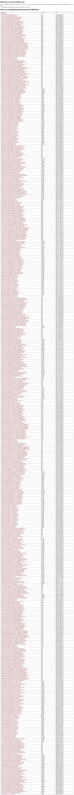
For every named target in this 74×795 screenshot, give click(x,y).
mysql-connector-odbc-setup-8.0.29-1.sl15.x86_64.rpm (11, 96)
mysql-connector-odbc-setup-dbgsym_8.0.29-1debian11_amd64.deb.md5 (14, 77)
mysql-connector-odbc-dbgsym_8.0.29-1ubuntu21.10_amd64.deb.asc (13, 53)
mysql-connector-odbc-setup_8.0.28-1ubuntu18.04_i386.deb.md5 (13, 300)
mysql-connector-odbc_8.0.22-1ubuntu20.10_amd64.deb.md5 (12, 589)
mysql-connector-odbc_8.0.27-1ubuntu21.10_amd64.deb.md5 (12, 386)
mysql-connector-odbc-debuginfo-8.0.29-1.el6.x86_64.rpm (11, 118)
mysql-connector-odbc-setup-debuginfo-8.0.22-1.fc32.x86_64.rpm (13, 684)
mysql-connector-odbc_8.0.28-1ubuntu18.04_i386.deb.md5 (12, 313)
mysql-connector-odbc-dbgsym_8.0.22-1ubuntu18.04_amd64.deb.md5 (14, 679)
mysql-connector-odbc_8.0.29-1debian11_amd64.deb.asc (11, 37)
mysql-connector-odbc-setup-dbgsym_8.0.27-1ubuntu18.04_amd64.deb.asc (15, 424)
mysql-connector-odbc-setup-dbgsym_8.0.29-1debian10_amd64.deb (13, 162)
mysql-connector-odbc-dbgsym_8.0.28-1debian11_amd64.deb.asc (13, 236)
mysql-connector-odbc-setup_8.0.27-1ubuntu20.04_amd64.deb (12, 557)
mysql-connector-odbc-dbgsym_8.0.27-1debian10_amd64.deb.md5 (13, 470)
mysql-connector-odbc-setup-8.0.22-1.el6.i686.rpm (10, 698)
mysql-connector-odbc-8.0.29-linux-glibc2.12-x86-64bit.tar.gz (12, 158)
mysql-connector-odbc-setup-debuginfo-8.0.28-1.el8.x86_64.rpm (12, 242)
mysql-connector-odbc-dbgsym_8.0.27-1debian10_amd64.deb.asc (13, 438)
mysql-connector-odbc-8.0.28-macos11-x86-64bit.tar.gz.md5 (12, 332)
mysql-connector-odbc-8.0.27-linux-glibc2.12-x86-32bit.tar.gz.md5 (13, 528)
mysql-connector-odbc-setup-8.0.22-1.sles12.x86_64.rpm (11, 682)
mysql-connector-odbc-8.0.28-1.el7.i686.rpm (9, 286)
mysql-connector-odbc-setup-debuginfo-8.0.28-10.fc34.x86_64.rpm (13, 247)
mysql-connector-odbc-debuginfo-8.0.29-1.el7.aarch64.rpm (11, 115)
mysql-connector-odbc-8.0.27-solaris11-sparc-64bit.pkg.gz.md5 (12, 531)
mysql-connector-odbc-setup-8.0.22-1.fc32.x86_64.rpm (11, 691)
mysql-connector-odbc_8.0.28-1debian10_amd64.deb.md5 (11, 312)
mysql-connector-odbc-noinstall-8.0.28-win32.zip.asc (10, 204)
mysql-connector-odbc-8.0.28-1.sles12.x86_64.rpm (10, 274)
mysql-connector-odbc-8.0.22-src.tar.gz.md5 (9, 753)
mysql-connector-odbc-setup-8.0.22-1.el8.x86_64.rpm (11, 688)
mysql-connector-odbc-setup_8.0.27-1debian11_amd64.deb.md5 (13, 466)
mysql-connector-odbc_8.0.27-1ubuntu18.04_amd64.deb (11, 567)
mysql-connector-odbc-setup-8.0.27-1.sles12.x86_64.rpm (11, 478)
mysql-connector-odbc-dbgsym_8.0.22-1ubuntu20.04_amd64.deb (13, 773)
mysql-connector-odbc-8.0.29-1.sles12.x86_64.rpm (10, 122)
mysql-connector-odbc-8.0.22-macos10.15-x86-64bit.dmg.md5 (12, 744)
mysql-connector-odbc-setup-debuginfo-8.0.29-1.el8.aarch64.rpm (13, 90)
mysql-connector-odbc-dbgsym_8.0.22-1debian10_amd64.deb (12, 789)
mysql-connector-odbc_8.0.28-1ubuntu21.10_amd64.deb (11, 367)
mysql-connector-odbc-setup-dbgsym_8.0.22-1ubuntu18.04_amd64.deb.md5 (15, 678)
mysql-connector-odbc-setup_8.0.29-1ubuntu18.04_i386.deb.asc (13, 39)
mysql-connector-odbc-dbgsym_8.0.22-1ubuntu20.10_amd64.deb (13, 595)
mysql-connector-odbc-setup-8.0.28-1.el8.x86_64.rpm (11, 249)
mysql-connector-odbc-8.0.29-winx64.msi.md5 (9, 59)
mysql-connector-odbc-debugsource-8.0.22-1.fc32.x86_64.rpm (12, 695)
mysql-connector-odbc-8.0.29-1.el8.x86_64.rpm (9, 125)
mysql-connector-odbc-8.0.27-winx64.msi (8, 505)
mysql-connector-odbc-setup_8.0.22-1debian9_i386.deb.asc (12, 629)
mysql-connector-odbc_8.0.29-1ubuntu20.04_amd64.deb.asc (12, 30)
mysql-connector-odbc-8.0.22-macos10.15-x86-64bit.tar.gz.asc (12, 607)
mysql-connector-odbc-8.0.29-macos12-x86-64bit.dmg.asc (11, 17)
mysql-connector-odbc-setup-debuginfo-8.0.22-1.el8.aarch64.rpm (13, 687)
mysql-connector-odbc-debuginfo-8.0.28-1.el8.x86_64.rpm (11, 262)
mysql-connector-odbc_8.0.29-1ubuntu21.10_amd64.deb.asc (12, 31)
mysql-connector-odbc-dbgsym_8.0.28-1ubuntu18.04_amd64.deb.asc (13, 237)
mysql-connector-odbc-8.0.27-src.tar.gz (8, 576)
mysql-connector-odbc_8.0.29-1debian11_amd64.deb (11, 171)
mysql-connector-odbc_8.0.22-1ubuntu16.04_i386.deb (11, 769)
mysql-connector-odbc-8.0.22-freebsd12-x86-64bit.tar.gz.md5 (12, 751)
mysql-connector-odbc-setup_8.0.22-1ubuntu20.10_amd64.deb (12, 596)
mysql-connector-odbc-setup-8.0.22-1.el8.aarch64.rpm (11, 686)
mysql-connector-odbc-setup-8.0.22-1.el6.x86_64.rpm (11, 701)
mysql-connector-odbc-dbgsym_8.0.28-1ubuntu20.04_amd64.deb (13, 351)
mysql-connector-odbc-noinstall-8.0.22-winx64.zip (10, 765)
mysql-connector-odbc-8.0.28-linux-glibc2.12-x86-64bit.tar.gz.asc (13, 209)
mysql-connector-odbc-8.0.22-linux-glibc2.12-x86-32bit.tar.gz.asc (13, 609)
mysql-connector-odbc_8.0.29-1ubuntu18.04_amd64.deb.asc (12, 32)
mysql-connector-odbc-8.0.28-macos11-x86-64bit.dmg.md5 (12, 328)
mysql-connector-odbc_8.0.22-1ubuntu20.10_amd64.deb (11, 594)
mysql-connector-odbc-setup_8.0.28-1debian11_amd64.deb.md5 (13, 315)
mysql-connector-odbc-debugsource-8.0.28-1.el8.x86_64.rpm (12, 259)
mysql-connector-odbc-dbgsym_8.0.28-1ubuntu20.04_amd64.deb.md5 (14, 322)
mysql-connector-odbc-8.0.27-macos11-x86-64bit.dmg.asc (11, 400)
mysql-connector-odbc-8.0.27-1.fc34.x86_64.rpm (10, 509)
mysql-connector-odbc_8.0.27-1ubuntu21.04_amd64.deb (11, 563)
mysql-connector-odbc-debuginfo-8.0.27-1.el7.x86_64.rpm (11, 490)
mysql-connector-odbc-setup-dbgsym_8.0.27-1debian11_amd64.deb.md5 (14, 451)
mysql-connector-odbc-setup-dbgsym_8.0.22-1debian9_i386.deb (13, 738)
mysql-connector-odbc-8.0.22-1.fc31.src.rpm (9, 720)
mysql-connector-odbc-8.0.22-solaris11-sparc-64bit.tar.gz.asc (12, 606)
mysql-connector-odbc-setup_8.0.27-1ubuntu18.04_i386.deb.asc (13, 416)
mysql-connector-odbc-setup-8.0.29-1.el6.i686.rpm (10, 103)
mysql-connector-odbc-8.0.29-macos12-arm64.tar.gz (10, 197)
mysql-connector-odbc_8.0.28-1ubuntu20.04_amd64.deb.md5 (12, 308)
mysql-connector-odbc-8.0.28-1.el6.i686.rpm (9, 289)
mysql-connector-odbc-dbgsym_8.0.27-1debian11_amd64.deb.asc (13, 432)
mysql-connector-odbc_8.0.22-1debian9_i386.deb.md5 (11, 658)
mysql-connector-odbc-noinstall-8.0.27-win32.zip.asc (10, 403)
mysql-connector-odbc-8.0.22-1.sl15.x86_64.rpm (10, 717)
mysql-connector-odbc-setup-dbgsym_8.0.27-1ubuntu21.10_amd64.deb (14, 391)
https (24, 4)
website (28, 7)
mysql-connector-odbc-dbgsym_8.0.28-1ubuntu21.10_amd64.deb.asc (13, 233)
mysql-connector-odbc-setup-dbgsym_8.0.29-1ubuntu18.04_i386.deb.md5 (14, 76)
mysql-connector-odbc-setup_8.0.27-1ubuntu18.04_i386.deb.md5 (13, 450)
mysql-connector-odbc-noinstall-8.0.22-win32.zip (10, 766)
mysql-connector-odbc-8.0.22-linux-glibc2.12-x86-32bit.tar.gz (12, 757)
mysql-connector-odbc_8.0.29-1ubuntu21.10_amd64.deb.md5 (12, 60)
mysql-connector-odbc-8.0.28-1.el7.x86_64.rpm (9, 283)
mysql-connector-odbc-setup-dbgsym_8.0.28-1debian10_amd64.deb (13, 357)
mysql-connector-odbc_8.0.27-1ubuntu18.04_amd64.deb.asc (12, 417)
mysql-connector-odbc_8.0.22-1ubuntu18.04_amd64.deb (11, 778)
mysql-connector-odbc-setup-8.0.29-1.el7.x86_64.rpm (11, 98)
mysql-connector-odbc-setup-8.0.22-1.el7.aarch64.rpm (11, 694)
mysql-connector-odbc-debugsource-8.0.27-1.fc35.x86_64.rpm (12, 397)
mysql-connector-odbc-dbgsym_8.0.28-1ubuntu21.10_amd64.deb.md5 (14, 325)
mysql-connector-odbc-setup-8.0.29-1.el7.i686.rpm (10, 99)
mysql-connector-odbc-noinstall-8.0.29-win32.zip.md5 (10, 150)
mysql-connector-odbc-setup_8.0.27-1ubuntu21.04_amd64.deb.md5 (13, 464)
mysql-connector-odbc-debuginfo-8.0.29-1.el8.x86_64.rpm (11, 110)
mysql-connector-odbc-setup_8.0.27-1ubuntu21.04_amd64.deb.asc (13, 419)
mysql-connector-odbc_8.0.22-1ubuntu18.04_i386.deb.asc (11, 614)
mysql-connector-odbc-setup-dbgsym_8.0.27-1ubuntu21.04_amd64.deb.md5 (15, 449)
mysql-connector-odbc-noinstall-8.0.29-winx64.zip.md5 (11, 151)
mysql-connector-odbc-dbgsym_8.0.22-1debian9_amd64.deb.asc (13, 639)
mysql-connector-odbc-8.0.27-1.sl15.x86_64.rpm (10, 510)
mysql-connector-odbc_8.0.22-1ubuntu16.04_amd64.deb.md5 (12, 661)
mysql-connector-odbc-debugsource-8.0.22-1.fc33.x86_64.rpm (12, 581)
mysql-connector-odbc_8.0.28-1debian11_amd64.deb (11, 360)
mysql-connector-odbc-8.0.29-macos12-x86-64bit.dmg (11, 164)
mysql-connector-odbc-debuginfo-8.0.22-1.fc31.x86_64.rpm (12, 697)
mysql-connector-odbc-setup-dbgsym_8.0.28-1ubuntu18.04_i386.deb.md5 (14, 302)
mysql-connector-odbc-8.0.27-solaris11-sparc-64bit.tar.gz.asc (12, 406)
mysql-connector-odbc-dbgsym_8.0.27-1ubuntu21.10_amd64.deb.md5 (14, 384)
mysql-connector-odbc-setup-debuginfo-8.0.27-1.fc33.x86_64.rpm (13, 471)
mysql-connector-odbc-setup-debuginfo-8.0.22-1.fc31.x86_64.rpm (13, 692)
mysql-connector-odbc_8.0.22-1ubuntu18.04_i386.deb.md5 (12, 666)
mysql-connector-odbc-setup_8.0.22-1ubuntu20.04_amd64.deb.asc (13, 616)
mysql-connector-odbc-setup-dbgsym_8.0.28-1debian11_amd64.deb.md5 (14, 299)
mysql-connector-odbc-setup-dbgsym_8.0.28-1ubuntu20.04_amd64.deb (14, 354)
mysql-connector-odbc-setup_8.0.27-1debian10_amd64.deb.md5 (13, 443)
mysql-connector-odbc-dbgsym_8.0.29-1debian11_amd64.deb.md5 (13, 86)
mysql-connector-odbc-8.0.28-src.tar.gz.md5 (9, 338)
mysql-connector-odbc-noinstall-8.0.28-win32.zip (10, 371)
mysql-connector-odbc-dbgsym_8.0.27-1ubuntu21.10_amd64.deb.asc (13, 379)
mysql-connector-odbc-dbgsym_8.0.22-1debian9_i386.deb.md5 (12, 680)
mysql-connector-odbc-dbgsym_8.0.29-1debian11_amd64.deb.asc (13, 56)
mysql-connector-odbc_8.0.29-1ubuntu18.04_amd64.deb (11, 176)
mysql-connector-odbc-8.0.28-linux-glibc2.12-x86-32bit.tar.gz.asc (13, 210)
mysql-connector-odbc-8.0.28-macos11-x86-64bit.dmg (11, 339)
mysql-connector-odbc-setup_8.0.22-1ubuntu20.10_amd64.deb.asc (13, 586)
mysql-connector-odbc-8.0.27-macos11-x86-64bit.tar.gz (11, 561)
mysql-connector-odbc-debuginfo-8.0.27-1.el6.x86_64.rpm (11, 501)
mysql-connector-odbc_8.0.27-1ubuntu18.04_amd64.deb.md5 (12, 457)
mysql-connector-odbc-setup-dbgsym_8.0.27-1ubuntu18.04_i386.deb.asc (14, 429)
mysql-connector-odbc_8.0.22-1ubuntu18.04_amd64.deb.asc (12, 612)
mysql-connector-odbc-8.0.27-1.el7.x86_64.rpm (9, 518)
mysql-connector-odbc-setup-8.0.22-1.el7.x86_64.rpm (11, 693)
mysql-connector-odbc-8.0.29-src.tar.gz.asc (9, 57)
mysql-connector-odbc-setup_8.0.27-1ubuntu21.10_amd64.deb (12, 387)
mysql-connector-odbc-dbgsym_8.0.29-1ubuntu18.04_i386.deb (12, 183)
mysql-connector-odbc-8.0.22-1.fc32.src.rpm (9, 719)
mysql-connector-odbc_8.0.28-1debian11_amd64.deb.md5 (11, 311)
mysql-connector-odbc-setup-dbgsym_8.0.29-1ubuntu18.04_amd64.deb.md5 (15, 73)
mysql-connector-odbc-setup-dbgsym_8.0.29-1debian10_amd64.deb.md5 (14, 67)
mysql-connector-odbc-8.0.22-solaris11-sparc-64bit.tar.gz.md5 (12, 746)
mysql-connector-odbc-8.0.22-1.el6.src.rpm (9, 734)
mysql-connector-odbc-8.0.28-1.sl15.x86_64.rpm (10, 276)
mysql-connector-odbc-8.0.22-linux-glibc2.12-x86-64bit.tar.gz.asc (13, 608)
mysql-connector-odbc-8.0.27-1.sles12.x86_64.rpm (10, 504)
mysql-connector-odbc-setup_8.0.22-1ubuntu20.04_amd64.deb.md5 (13, 649)
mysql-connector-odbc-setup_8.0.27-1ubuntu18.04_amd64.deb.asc (13, 418)
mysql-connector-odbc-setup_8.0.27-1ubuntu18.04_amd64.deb (12, 570)
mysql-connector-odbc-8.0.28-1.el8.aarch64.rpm (10, 281)
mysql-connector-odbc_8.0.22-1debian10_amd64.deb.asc (11, 619)
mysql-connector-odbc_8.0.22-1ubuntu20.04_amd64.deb (11, 772)
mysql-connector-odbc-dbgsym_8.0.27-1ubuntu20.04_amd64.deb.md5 (14, 452)
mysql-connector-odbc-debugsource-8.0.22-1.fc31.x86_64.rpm (12, 700)
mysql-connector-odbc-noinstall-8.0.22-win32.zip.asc (10, 602)
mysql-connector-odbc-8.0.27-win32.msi (8, 527)
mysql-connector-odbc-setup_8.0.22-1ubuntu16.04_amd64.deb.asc (13, 626)
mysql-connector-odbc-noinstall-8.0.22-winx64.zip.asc (11, 603)
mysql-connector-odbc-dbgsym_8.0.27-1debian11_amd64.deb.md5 (13, 469)
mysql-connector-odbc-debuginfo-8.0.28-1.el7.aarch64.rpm (11, 267)
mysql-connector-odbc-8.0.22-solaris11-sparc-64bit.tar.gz (11, 758)
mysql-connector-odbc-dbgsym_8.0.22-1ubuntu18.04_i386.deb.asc (13, 641)
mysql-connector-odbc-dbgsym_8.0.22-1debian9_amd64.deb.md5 (13, 671)
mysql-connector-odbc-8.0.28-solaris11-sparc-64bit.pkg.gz (11, 340)
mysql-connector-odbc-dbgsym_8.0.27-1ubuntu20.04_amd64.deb (13, 560)
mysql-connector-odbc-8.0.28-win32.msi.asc (9, 201)
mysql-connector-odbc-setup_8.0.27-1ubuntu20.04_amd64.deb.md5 (13, 463)
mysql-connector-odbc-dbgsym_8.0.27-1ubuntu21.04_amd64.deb (13, 562)
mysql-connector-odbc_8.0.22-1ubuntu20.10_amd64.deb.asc (12, 584)
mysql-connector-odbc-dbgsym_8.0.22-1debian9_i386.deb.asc (12, 642)
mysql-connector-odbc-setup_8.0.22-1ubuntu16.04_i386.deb (12, 767)
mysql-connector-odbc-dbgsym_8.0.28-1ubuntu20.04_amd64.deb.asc (13, 234)
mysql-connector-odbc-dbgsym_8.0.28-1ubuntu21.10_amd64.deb (13, 365)
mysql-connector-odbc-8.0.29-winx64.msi (8, 143)
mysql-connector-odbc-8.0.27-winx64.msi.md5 (9, 440)
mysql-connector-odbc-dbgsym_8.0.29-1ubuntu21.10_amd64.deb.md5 (14, 78)
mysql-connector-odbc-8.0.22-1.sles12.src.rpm (9, 714)
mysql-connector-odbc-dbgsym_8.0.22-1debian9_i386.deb (11, 740)
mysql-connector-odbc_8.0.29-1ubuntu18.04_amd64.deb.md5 (12, 66)
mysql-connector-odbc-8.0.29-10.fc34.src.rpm (9, 141)
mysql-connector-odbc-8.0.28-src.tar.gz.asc (9, 240)
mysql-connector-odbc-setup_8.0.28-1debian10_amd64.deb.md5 (13, 306)
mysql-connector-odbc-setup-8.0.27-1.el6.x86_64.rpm (11, 484)
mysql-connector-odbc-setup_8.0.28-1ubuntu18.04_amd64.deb (12, 347)
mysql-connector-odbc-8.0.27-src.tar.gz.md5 (9, 537)
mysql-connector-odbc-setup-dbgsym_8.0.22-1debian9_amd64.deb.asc (14, 633)
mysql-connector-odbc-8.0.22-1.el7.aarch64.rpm (10, 727)
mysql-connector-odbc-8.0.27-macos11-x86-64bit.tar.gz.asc (12, 407)
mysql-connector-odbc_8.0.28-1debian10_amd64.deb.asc (11, 222)
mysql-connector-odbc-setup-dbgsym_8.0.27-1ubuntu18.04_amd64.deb (14, 568)
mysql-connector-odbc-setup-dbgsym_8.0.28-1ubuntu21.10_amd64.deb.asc (15, 228)
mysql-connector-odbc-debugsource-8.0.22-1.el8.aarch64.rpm (12, 699)
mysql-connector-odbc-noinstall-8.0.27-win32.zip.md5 (10, 534)
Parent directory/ (4, 13)
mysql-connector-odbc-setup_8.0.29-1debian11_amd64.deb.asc (12, 40)
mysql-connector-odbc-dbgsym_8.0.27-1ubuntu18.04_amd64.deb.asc (13, 431)
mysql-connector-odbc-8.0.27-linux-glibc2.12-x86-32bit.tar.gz (12, 538)
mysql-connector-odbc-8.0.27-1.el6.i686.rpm (9, 524)
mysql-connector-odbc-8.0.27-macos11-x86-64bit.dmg (11, 541)
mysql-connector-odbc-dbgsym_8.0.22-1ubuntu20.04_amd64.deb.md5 (14, 674)
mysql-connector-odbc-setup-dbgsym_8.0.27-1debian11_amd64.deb (13, 544)
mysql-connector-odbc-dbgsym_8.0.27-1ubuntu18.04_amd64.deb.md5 (14, 444)
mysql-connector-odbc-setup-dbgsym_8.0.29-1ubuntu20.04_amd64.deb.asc (15, 46)
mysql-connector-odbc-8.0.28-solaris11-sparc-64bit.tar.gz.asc (12, 207)
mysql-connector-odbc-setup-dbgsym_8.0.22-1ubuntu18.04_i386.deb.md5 (14, 672)
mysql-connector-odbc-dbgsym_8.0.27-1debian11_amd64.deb (12, 548)
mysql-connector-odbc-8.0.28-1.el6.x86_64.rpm (9, 287)
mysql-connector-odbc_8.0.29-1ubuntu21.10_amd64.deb (11, 195)
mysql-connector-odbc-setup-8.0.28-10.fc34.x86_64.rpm (11, 257)
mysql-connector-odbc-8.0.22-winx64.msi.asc (9, 599)
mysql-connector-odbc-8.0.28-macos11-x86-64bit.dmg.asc (11, 202)
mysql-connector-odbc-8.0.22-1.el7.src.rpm (9, 730)
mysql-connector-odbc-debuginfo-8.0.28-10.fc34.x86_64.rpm (12, 272)
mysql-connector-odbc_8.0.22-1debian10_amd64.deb (11, 792)
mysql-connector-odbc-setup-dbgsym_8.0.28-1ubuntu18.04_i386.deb (13, 372)
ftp (25, 4)
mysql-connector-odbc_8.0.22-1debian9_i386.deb (10, 739)
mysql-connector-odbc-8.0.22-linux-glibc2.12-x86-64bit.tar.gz (12, 776)
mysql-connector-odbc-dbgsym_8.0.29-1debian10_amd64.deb (12, 163)
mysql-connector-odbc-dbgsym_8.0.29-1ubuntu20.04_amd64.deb (13, 190)
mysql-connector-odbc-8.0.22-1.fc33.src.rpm (9, 583)
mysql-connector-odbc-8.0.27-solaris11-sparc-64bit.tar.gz (11, 543)
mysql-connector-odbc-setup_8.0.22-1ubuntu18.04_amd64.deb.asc (13, 623)
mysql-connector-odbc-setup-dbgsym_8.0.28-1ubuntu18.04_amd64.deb (14, 345)
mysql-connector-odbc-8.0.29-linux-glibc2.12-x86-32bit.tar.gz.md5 (13, 154)
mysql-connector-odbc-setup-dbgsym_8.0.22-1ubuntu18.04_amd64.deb (14, 779)
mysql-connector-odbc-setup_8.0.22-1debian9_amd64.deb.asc (12, 628)
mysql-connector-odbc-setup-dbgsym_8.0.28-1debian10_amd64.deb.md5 (14, 321)
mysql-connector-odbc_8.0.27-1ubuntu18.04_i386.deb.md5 (12, 462)
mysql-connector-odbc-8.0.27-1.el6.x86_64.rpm (9, 523)
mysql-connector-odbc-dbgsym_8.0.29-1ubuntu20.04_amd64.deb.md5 (14, 80)
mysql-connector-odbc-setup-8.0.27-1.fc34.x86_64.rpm (11, 475)
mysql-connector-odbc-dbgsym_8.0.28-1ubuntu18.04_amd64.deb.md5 (14, 314)
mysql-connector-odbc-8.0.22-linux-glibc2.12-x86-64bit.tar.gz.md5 (13, 752)
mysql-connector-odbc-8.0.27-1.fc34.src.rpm (9, 517)
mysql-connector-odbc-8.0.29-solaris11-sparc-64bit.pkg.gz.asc (12, 21)
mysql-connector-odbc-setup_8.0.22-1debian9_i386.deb (11, 741)
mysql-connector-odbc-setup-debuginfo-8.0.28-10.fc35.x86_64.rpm (13, 241)
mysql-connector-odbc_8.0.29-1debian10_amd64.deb (11, 161)
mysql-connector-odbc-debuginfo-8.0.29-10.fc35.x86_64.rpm (12, 119)
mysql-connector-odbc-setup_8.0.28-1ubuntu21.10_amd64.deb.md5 (13, 307)
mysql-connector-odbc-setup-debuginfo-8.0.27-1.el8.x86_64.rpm (12, 477)
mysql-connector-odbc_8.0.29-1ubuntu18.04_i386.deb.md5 (12, 63)
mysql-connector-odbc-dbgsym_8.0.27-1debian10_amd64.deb (12, 555)
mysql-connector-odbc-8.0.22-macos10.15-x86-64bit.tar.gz (11, 764)
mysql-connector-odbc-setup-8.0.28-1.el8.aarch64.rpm (11, 248)
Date (56, 12)
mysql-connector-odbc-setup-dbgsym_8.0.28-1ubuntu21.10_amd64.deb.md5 (15, 320)
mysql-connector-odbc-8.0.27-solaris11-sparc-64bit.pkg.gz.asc (12, 405)
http (21, 4)
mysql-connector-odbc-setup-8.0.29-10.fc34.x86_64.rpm (11, 106)
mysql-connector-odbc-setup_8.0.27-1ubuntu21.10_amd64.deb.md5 (13, 385)
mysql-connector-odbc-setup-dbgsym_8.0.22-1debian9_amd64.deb (13, 782)
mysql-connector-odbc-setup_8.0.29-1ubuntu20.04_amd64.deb (12, 188)
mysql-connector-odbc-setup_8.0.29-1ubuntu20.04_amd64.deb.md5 (13, 72)
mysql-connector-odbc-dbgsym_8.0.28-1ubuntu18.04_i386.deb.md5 (13, 319)
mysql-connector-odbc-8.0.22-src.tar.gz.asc (9, 645)
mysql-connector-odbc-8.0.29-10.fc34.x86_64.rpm (10, 142)
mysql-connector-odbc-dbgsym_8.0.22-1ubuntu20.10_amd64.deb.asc (13, 587)
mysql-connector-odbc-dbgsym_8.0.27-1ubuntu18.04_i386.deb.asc (13, 436)
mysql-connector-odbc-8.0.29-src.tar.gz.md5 (9, 157)
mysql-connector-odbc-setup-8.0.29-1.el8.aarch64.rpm (11, 97)
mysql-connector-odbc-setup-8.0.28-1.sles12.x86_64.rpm (11, 246)
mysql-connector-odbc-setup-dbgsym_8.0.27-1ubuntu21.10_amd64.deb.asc (15, 378)
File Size (42, 12)
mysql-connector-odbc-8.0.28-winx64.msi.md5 (9, 295)
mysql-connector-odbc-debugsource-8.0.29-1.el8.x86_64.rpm (12, 105)
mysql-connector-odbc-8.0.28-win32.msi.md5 (9, 296)
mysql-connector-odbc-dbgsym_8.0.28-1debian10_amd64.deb (12, 359)
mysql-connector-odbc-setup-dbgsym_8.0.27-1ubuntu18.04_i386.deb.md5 (14, 453)
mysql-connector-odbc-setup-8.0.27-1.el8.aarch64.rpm (11, 482)
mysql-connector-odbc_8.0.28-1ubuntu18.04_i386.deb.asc (11, 216)
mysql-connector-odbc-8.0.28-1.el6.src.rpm (9, 288)
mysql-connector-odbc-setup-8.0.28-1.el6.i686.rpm (10, 254)
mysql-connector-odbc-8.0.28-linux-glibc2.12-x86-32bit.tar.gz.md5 (13, 333)
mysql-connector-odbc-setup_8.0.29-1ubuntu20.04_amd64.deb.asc (13, 34)
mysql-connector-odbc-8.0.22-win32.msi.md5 (9, 646)
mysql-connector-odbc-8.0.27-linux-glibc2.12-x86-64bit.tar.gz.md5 (13, 529)
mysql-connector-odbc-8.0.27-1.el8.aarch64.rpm (10, 514)
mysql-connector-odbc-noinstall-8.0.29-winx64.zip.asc (11, 19)
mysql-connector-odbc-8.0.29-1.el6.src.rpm (9, 136)
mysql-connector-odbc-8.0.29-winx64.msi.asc (9, 14)
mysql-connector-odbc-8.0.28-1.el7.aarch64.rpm (10, 285)
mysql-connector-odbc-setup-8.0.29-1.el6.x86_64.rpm (11, 100)
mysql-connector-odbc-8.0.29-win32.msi (8, 144)
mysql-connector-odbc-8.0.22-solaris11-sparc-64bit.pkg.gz (11, 754)
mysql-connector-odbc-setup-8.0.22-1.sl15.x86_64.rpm (11, 685)
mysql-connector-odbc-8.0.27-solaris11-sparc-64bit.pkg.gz (11, 542)
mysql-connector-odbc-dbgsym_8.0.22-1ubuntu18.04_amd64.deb (13, 777)
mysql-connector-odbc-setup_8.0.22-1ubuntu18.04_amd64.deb (12, 780)
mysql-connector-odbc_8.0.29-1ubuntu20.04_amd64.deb (11, 189)
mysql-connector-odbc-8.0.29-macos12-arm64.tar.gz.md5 (11, 156)
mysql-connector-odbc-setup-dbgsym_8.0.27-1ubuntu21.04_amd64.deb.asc (15, 426)
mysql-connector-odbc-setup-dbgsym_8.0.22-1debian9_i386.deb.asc (13, 634)
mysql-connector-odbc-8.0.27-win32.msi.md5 (9, 442)
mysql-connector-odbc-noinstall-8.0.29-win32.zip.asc (10, 20)
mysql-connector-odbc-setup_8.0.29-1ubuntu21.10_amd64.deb (12, 196)
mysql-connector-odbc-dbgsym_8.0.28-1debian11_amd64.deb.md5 (13, 298)
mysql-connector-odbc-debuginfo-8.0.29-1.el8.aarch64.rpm (11, 112)
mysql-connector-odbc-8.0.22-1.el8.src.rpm (9, 725)
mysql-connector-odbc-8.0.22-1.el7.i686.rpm (9, 731)
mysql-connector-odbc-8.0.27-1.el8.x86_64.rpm (9, 516)
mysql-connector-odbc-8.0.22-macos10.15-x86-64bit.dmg (11, 756)
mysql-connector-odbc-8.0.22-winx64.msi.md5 (9, 647)
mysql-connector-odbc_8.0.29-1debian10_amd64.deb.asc (11, 33)
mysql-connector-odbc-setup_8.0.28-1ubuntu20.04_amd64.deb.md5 (13, 305)
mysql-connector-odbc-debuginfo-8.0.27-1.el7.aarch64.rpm (11, 502)
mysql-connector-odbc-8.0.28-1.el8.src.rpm (9, 279)
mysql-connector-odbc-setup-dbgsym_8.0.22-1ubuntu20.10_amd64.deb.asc (15, 588)
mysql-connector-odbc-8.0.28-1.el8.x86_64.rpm (9, 280)
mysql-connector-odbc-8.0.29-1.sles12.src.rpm (9, 123)
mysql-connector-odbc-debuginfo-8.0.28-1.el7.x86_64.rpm (11, 266)
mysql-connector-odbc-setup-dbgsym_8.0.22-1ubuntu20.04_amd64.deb (14, 770)
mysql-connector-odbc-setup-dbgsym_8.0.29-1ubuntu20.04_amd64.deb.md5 (15, 84)
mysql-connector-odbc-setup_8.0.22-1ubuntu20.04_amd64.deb (12, 771)
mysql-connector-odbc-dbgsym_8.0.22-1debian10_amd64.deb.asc (13, 638)
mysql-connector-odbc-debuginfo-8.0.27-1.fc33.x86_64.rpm (12, 496)
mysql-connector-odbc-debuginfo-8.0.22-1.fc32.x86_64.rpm (12, 704)
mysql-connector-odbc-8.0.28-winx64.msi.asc (9, 200)
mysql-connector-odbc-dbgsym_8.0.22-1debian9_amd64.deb (12, 785)
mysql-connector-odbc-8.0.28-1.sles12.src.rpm (9, 275)
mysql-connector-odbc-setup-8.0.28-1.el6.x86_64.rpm (11, 255)
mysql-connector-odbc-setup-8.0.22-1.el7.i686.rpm (10, 705)
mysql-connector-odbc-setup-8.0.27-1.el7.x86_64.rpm (11, 481)
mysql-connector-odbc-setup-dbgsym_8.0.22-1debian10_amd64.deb (13, 791)
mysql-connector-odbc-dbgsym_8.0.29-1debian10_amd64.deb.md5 (13, 85)
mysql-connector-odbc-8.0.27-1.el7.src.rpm (9, 521)
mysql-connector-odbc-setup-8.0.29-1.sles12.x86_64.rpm (11, 93)
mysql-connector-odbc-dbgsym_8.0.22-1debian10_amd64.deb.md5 (13, 667)
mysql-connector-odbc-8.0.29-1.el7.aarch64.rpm (10, 132)
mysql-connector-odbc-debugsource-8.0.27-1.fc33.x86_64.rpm (12, 492)
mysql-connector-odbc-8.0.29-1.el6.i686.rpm (9, 137)
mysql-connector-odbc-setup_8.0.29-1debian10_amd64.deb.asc (12, 41)
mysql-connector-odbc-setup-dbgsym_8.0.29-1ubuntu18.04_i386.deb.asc (14, 45)
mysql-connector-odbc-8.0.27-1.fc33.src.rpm (9, 511)
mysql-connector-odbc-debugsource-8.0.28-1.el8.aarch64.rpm (12, 260)
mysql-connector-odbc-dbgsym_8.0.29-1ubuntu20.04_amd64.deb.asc (13, 52)
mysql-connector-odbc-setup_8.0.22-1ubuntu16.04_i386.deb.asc (13, 625)
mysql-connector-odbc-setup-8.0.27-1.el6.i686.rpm (10, 488)
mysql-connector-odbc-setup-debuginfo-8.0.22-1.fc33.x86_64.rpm (13, 582)
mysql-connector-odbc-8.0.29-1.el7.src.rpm (9, 130)
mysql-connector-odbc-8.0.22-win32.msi (8, 737)
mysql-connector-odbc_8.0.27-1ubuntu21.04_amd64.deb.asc (12, 412)
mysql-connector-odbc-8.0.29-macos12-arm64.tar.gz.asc (11, 25)
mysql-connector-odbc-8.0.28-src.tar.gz (8, 377)
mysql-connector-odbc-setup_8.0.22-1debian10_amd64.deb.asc (12, 627)
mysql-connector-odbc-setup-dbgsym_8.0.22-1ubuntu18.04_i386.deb (13, 759)
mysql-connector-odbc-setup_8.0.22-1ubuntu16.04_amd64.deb (12, 786)
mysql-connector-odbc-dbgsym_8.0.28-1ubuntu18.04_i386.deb (12, 373)
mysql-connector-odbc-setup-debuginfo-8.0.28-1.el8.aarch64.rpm (13, 243)
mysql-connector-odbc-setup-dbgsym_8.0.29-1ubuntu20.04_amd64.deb (14, 191)
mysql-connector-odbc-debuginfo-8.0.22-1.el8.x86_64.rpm (11, 711)
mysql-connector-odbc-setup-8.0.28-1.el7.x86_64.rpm (11, 253)
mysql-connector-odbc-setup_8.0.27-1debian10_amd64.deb (12, 554)
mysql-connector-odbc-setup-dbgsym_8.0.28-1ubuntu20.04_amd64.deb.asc (15, 229)
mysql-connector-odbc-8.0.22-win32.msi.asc (9, 600)
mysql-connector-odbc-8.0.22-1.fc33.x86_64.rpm (10, 580)
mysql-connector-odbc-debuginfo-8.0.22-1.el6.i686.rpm (11, 712)
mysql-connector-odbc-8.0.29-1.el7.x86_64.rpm (9, 131)
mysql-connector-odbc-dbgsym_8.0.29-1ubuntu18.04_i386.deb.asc (13, 50)
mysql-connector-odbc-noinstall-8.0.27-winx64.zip (10, 550)
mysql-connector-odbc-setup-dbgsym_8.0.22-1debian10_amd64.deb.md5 (14, 668)
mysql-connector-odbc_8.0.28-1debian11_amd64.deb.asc (11, 213)
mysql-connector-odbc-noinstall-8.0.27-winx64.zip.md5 (11, 535)
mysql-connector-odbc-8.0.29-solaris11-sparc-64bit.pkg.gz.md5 (12, 148)
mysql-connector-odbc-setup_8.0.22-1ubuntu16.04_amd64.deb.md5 (13, 659)
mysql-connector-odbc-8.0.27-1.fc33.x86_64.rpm (10, 515)
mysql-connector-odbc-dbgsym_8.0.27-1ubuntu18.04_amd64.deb (13, 569)
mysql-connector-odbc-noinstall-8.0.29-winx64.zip (10, 178)
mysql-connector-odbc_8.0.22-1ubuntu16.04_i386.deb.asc (11, 615)
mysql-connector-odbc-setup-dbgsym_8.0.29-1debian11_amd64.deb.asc (14, 44)
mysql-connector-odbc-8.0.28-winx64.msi (8, 326)
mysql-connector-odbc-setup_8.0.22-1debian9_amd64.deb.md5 (12, 660)
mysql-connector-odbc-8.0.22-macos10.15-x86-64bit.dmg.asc (12, 601)
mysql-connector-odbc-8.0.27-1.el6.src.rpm (9, 525)
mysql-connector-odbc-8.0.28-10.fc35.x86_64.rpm (10, 292)
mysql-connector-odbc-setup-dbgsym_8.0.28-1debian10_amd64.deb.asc (14, 235)
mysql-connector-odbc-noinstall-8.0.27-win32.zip (10, 549)
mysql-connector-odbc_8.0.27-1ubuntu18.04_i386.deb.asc (11, 411)
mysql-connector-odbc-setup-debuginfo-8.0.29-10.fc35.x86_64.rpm (13, 91)
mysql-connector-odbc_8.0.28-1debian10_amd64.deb (11, 358)
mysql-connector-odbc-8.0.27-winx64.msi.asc (9, 399)
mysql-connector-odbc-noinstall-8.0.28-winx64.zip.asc (11, 203)
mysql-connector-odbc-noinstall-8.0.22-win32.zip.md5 (10, 750)
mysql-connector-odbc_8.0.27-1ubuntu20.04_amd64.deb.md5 (12, 465)
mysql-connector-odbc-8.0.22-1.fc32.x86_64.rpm (10, 721)
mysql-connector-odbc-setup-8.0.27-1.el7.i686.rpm (10, 485)
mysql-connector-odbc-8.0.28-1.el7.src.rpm (9, 282)
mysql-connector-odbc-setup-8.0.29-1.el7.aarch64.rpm (11, 102)
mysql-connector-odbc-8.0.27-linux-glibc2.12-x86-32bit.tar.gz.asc (13, 410)
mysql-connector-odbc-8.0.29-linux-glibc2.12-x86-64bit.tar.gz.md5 (13, 145)
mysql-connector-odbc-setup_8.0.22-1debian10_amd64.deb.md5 (13, 662)
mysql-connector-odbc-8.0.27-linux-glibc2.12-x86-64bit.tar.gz (12, 540)
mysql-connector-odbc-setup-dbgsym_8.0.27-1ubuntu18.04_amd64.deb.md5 (15, 446)
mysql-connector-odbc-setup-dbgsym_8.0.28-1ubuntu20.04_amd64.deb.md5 (15, 318)
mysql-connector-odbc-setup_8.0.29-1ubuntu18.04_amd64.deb (12, 177)
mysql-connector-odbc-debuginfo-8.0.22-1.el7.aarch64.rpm (11, 708)
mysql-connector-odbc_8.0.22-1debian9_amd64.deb (10, 783)
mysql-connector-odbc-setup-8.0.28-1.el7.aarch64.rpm (11, 250)
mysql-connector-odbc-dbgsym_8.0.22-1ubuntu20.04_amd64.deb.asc (13, 640)
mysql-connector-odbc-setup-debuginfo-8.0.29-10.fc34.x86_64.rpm (13, 92)
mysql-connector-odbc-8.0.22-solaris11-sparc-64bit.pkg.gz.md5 (12, 743)
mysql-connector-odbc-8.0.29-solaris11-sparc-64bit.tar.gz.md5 (12, 149)
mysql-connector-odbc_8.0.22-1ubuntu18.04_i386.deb (11, 760)
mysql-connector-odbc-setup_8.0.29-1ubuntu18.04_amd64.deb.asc (13, 38)
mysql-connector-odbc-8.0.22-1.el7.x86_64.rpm (9, 726)
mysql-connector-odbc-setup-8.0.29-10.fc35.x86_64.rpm (11, 104)
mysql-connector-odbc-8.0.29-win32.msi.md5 (9, 58)
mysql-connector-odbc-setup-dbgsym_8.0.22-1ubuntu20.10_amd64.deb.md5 (15, 593)
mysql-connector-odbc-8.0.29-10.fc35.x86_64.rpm (10, 138)
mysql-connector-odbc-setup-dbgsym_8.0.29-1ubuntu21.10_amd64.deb (14, 194)
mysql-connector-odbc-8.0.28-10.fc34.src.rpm (9, 294)
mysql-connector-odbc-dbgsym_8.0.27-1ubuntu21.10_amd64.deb (13, 390)
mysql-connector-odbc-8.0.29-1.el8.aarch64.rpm (10, 128)
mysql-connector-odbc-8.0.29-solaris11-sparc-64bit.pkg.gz (11, 165)
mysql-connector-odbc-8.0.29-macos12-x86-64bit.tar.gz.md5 (12, 152)
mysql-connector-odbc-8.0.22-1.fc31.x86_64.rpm (10, 718)
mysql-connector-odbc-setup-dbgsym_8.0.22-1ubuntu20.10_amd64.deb (14, 597)
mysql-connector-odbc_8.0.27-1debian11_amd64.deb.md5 (11, 445)
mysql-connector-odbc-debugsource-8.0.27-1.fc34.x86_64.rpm (12, 479)
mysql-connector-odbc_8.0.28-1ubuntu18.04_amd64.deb (11, 346)
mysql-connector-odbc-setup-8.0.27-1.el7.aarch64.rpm (11, 483)
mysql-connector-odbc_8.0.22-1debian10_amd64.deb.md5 (11, 655)
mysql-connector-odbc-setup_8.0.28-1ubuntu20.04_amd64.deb (12, 352)
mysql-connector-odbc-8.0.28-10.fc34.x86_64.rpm (10, 293)
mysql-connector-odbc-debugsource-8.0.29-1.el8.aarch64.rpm (12, 109)
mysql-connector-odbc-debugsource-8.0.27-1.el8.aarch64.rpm (12, 491)
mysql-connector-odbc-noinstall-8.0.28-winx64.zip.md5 (11, 335)
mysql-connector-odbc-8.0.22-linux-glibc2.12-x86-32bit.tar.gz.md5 (13, 745)
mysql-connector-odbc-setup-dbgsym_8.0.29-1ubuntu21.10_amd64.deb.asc (15, 47)
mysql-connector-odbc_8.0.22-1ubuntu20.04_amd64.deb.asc (12, 610)
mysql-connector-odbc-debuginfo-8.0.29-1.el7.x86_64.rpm (11, 113)
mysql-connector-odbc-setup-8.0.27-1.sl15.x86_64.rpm (11, 476)
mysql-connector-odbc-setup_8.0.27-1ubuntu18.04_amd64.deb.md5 (13, 459)
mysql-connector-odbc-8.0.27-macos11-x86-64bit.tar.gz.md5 (12, 536)
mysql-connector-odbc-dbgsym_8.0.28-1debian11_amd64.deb (12, 361)
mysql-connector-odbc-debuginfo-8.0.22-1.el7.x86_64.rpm (11, 706)
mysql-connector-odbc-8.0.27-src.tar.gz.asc (9, 439)
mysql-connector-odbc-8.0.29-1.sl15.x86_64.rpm (10, 124)
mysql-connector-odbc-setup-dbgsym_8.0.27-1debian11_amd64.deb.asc (14, 425)
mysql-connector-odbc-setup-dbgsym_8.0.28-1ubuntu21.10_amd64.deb (14, 366)
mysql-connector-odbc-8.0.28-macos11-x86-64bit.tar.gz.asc (12, 208)
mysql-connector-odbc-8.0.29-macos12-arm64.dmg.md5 (11, 155)
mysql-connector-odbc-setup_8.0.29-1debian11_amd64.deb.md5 (13, 64)
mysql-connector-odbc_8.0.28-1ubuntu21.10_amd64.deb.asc (12, 214)
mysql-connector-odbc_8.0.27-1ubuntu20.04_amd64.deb (11, 556)
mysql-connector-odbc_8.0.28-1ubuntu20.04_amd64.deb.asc (12, 215)
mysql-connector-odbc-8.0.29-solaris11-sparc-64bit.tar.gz (11, 170)
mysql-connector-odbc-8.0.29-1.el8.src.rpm (9, 129)
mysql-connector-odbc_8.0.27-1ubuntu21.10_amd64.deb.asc (12, 381)
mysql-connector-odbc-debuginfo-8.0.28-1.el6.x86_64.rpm (11, 269)
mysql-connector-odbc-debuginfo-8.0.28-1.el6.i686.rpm (11, 270)
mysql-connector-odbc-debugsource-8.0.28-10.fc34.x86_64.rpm (12, 261)
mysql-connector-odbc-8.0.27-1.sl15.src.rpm (9, 508)
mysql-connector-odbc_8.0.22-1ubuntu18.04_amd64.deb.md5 (12, 653)
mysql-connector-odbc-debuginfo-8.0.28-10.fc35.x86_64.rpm (12, 273)
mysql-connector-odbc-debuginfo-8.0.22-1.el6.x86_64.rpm (11, 713)
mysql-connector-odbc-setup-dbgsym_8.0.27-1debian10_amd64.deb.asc (14, 437)
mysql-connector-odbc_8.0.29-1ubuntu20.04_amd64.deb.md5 (12, 70)
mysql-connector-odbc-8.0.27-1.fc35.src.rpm (9, 398)
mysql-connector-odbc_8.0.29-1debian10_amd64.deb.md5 (11, 65)
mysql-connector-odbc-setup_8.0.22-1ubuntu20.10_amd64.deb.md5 (13, 590)
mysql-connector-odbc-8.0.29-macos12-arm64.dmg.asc (11, 18)
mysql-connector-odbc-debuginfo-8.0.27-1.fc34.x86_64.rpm (12, 497)
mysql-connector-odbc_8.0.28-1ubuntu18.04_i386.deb (11, 374)
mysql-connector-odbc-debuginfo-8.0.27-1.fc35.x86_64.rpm (12, 392)
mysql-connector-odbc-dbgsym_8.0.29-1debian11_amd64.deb (12, 168)
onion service (31, 4)
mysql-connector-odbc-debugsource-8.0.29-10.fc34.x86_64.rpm (12, 111)
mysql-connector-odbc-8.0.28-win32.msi (8, 327)
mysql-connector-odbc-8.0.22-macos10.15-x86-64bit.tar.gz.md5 (12, 747)
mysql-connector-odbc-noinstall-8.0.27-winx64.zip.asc (11, 404)
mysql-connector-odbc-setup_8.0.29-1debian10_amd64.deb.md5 (13, 83)
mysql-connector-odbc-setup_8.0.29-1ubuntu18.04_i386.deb (12, 184)
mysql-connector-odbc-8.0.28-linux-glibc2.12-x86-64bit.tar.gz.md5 (13, 334)
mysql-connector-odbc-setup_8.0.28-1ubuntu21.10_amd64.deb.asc (13, 220)
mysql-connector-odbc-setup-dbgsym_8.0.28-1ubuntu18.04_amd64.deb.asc (15, 227)
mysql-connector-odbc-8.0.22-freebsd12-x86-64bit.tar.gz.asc (12, 613)
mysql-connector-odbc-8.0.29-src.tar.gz (8, 198)
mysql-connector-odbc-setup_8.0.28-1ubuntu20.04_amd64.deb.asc (13, 221)
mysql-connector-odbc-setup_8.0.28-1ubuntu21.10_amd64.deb (12, 368)
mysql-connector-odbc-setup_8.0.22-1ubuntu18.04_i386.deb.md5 (13, 654)
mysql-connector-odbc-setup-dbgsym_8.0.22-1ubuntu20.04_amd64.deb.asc (15, 635)
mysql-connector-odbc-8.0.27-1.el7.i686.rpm (9, 522)
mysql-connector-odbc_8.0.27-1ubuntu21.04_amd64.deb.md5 (12, 468)
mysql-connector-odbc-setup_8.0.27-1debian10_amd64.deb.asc (12, 423)
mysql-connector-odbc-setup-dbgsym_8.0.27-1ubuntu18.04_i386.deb (13, 575)
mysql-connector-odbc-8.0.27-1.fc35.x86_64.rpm (10, 394)
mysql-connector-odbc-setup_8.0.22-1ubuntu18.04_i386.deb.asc (13, 620)
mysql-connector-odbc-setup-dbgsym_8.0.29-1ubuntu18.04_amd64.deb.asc (15, 43)
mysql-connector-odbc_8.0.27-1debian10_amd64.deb (11, 551)
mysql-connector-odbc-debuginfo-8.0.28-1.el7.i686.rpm (11, 268)
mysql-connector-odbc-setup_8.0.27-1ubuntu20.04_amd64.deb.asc (13, 420)
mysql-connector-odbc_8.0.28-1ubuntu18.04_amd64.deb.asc (12, 211)
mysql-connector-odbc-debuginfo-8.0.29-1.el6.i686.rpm (11, 117)
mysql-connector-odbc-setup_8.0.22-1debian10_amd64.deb (12, 790)
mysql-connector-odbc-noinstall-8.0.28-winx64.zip (10, 370)
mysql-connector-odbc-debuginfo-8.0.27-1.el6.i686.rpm (11, 503)
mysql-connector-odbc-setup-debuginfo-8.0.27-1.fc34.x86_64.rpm (13, 472)
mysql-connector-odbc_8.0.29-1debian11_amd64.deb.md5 (11, 79)
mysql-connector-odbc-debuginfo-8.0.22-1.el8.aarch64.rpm (11, 707)
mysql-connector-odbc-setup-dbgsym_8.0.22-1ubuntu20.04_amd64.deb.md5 (15, 675)
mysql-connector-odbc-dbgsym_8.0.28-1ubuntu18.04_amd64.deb (13, 344)
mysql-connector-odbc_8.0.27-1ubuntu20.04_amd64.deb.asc (12, 413)
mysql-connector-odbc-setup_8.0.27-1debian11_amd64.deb (12, 547)
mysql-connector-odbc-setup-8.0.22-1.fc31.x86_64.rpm (11, 681)
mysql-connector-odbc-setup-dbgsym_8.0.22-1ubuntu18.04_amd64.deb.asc (15, 636)
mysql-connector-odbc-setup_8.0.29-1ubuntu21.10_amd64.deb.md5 (13, 71)
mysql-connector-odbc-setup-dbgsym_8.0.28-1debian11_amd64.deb (13, 364)
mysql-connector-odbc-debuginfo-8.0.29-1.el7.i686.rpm (11, 116)
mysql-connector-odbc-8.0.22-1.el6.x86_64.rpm (9, 733)
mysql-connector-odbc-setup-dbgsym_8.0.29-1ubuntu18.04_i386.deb (13, 181)
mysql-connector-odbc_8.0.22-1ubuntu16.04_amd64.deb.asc (12, 622)
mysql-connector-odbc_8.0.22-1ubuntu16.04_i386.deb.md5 (12, 665)
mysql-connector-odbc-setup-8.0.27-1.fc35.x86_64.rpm (11, 393)
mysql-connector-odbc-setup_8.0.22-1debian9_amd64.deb (11, 784)
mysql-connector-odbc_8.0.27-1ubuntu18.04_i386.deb (11, 573)
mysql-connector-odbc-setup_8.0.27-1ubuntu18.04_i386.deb (12, 574)
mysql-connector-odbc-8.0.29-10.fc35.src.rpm (9, 139)
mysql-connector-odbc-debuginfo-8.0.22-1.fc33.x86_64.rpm (12, 577)
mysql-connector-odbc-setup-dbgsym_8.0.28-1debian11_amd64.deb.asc (14, 230)
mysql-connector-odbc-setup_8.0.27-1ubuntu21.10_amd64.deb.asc (13, 380)
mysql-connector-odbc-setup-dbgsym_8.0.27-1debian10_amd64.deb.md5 (14, 458)
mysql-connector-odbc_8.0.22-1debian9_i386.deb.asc (11, 621)
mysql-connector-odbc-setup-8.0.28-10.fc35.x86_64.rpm (11, 256)
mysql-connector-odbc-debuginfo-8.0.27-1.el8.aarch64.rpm (11, 498)
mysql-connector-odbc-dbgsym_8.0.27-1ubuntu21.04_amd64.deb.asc (13, 433)
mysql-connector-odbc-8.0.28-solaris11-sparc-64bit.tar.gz (11, 341)
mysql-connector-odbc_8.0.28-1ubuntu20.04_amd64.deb (11, 353)
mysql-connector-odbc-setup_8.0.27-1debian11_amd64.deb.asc (12, 430)
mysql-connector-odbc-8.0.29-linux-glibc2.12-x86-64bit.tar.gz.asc (13, 27)
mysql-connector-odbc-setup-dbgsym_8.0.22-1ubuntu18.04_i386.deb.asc (14, 632)
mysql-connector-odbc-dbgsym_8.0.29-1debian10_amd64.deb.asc (13, 54)
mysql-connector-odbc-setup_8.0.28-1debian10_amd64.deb (12, 355)
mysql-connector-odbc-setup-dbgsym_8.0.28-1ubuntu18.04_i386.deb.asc (14, 224)
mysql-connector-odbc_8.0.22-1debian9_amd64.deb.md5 (11, 652)
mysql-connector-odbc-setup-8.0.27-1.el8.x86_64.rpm (11, 489)
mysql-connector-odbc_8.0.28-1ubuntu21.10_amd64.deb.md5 (12, 309)
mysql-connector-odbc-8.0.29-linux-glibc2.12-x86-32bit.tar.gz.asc (13, 26)
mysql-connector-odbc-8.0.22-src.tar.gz (8, 793)
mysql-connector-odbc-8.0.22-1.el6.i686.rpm (9, 732)
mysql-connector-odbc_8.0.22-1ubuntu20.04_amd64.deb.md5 (12, 648)
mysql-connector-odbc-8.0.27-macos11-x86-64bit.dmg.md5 (12, 530)
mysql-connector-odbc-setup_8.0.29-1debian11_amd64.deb (12, 169)
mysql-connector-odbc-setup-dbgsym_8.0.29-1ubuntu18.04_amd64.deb (14, 175)
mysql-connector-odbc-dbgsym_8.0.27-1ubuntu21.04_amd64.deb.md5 (14, 455)
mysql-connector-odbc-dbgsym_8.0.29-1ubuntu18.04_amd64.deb (13, 174)
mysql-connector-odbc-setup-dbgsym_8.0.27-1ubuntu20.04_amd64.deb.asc (15, 427)
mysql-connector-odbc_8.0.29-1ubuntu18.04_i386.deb (11, 182)
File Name (3, 12)
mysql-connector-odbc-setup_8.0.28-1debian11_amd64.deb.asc (12, 223)
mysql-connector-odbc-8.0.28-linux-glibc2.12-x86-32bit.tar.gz (12, 348)
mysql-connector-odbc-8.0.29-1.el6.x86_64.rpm (9, 135)
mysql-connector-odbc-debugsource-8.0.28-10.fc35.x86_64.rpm (12, 263)
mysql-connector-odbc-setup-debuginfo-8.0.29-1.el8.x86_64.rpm (12, 89)
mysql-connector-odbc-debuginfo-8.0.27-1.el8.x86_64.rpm (11, 495)
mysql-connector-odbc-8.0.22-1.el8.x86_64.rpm (9, 724)
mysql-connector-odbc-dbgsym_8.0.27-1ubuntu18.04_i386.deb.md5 (13, 456)
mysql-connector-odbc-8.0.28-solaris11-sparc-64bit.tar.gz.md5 (12, 331)
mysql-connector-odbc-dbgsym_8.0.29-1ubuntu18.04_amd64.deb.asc (13, 51)
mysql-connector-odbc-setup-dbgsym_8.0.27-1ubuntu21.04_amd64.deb (14, 564)
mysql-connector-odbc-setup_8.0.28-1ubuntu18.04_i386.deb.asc (13, 217)
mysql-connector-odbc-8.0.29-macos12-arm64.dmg (10, 187)
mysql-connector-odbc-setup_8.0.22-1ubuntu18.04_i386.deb (12, 763)
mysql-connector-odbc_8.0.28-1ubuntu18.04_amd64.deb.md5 (12, 301)
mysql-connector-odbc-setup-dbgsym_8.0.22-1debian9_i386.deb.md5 (13, 673)
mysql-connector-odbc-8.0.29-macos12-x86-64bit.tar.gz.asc (12, 24)
